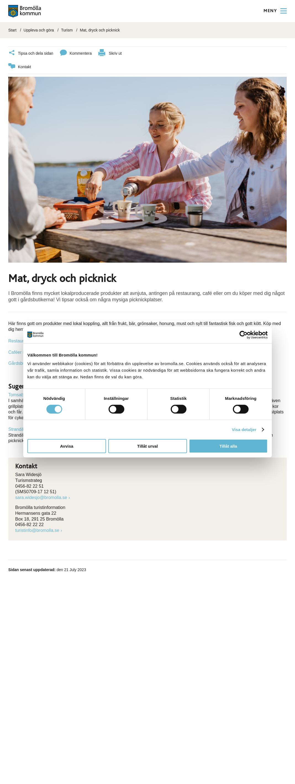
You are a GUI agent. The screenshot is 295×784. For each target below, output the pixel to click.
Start (12, 30)
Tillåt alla (228, 446)
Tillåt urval (147, 446)
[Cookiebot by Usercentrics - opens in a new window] (243, 335)
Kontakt (19, 66)
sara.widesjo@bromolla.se (41, 496)
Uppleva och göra (38, 30)
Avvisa (66, 446)
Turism (67, 30)
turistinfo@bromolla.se (37, 529)
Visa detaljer (244, 429)
